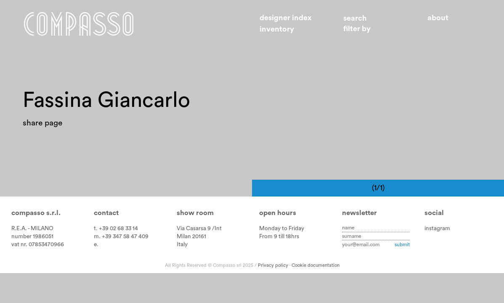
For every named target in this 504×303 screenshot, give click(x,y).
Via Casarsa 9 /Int (199, 228)
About (437, 17)
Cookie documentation (316, 265)
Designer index (286, 17)
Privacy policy (273, 265)
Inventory (277, 29)
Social (434, 212)
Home (78, 24)
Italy (182, 244)
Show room (195, 212)
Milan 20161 (191, 236)
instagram (437, 228)
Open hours (277, 212)
